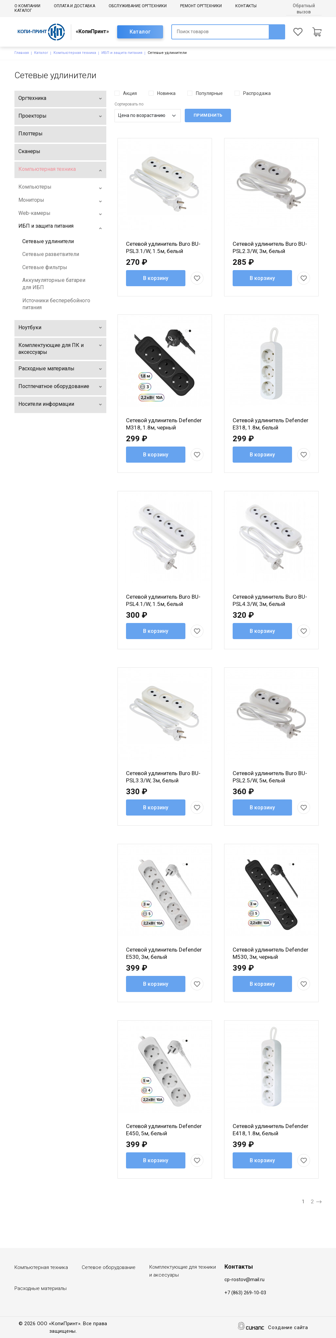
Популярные (209, 93)
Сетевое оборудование (109, 1267)
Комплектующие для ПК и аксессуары (51, 349)
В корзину (155, 278)
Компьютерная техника (74, 53)
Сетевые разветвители (50, 254)
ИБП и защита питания (121, 53)
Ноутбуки (29, 327)
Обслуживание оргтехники (138, 6)
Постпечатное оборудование (53, 386)
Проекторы (32, 116)
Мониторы (31, 200)
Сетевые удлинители (48, 241)
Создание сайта (288, 1328)
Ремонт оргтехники (201, 6)
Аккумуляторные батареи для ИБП (53, 283)
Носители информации (46, 404)
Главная (21, 53)
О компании (27, 6)
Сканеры (29, 151)
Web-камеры (34, 213)
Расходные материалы (46, 368)
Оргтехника (32, 98)
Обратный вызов (304, 8)
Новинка (166, 93)
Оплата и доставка (74, 6)
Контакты (246, 6)
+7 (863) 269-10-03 (245, 1293)
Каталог (23, 10)
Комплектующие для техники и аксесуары (182, 1271)
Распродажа (257, 93)
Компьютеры (35, 187)
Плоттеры (30, 133)
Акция (130, 93)
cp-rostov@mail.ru (244, 1279)
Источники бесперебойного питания (56, 304)
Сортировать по (129, 104)
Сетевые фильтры (44, 267)
